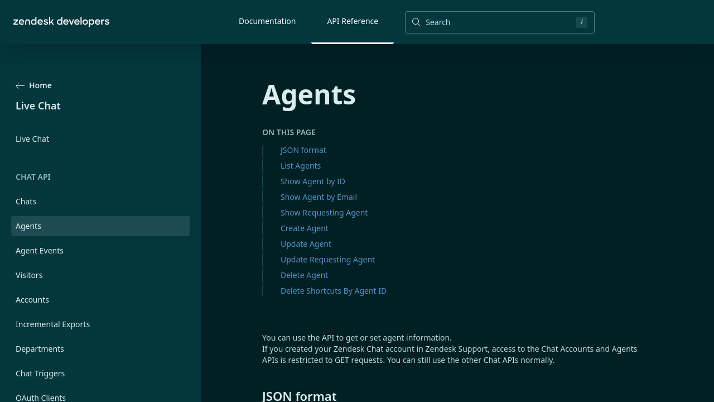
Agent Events (40, 250)
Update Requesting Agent (328, 259)
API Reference (352, 21)
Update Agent (306, 243)
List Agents (301, 165)
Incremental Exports (53, 324)
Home (34, 85)
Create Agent (305, 228)
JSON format (303, 150)
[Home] (61, 22)
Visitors (29, 275)
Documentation (267, 21)
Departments (40, 348)
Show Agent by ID (313, 181)
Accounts (32, 299)
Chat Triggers (40, 373)
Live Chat (32, 138)
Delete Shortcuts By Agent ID (334, 290)
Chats (26, 201)
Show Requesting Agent (324, 212)
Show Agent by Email (319, 197)
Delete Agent (304, 275)
